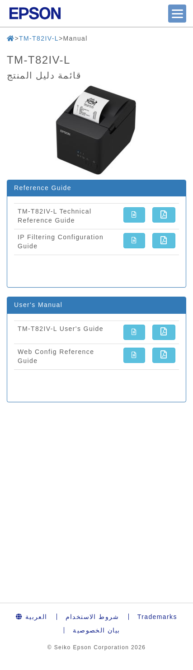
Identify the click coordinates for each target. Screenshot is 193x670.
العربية (31, 616)
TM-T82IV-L (39, 38)
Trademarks (157, 616)
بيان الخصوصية (96, 630)
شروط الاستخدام (92, 616)
